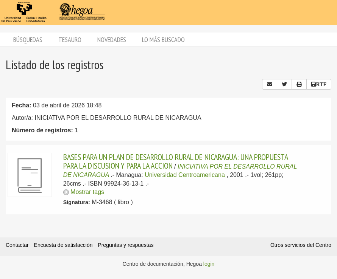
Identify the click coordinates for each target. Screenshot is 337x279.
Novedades (111, 39)
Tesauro (69, 39)
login (209, 264)
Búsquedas (27, 39)
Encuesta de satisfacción (63, 245)
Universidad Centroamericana (185, 175)
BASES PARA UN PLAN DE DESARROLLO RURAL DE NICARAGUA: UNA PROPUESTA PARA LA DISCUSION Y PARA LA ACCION (175, 161)
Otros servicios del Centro (300, 245)
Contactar (17, 245)
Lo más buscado (163, 39)
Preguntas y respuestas (125, 245)
